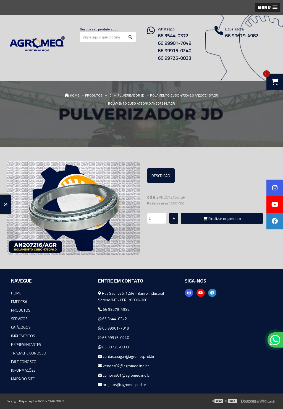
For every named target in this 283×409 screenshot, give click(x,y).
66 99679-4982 (114, 309)
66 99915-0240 (174, 50)
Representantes (26, 344)
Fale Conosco (23, 361)
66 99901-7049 (174, 43)
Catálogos (21, 327)
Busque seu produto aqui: (99, 29)
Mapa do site (23, 379)
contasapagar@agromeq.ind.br (126, 356)
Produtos (20, 310)
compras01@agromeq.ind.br (124, 375)
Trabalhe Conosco (28, 353)
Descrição (160, 175)
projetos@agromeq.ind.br (122, 384)
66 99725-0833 (174, 58)
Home (16, 293)
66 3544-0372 (173, 35)
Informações (23, 370)
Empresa (19, 301)
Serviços (19, 319)
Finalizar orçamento (222, 218)
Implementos (23, 336)
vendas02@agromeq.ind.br (123, 366)
